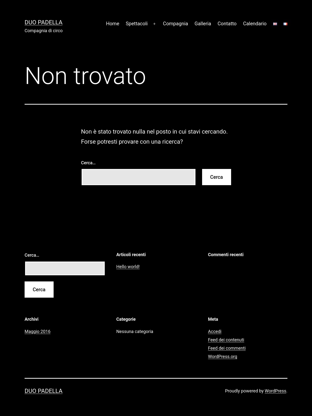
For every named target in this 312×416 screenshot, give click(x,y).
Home (112, 24)
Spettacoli (137, 24)
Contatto (227, 24)
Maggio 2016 (37, 331)
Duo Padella (43, 22)
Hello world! (128, 266)
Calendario (255, 24)
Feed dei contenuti (226, 339)
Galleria (202, 24)
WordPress (275, 390)
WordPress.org (222, 356)
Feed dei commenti (227, 348)
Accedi (215, 331)
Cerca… (88, 162)
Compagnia (175, 24)
